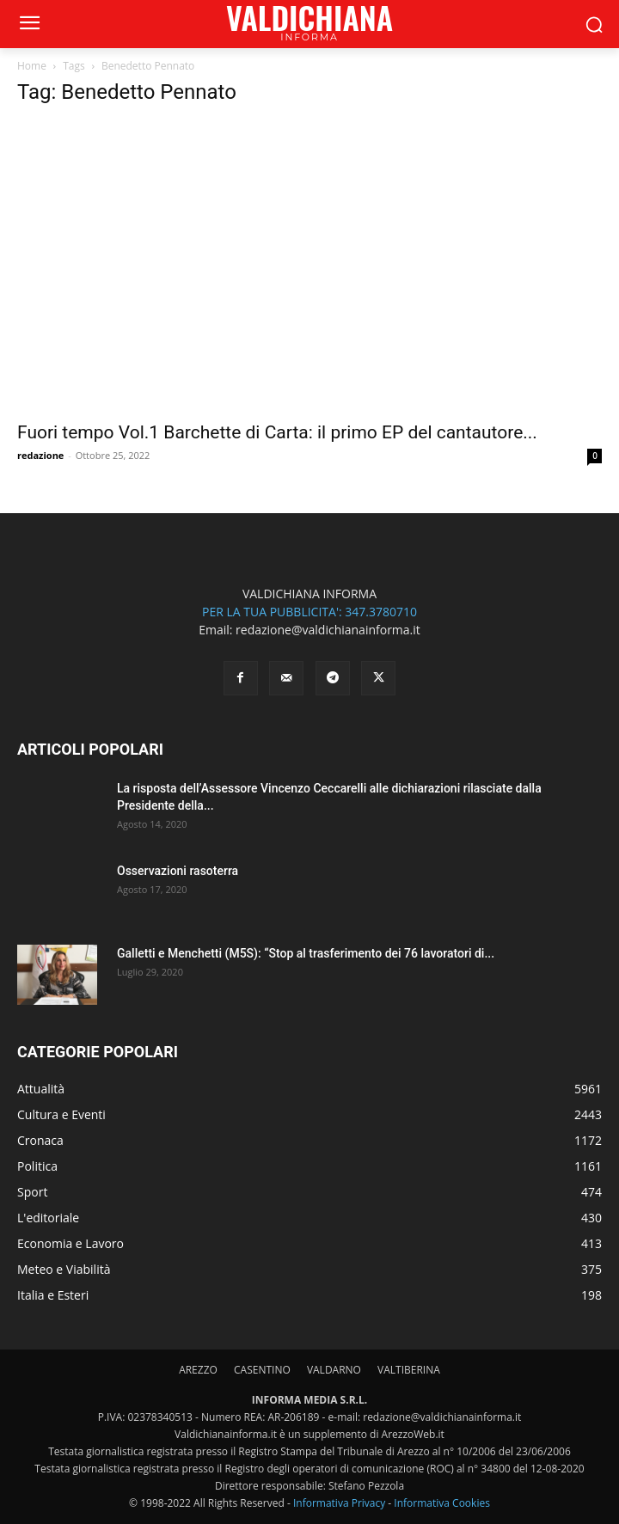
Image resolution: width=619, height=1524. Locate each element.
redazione (40, 455)
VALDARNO (334, 1369)
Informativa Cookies (442, 1503)
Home (31, 65)
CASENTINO (262, 1369)
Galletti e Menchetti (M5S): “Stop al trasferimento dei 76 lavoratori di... (305, 953)
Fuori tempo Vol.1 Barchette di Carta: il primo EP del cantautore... (277, 432)
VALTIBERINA (408, 1369)
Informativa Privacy (339, 1503)
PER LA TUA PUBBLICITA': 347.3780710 (309, 611)
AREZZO (198, 1369)
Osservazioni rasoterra (177, 871)
